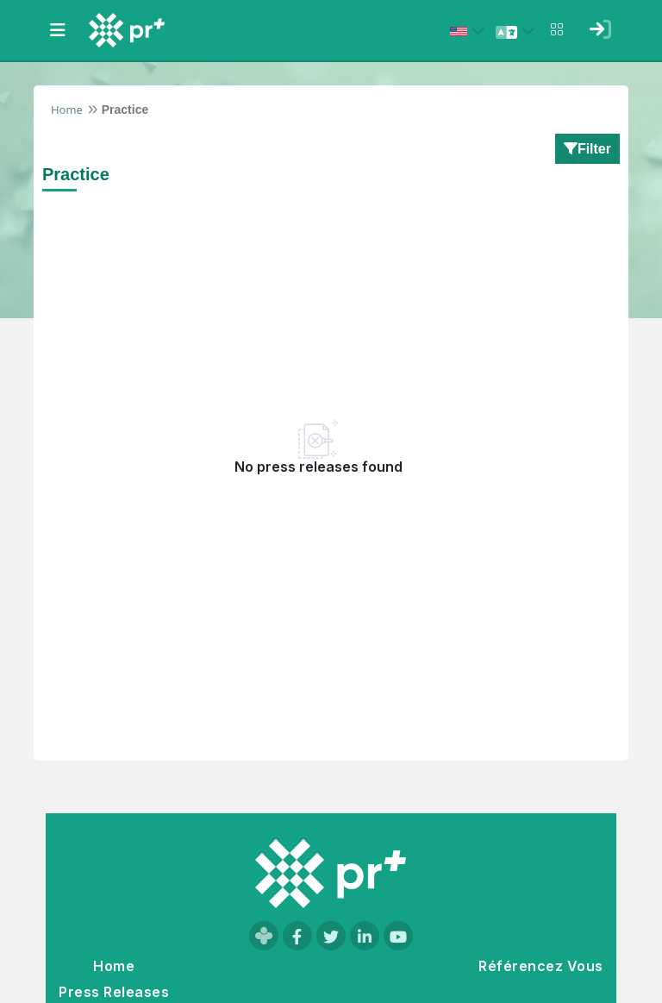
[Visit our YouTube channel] (398, 935)
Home (67, 109)
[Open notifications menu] (557, 29)
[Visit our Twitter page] (331, 935)
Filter (587, 148)
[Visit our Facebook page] (297, 935)
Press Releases (114, 991)
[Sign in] (600, 29)
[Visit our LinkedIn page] (364, 935)
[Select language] (517, 31)
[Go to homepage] (331, 873)
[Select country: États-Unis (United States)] (470, 31)
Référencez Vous (540, 966)
